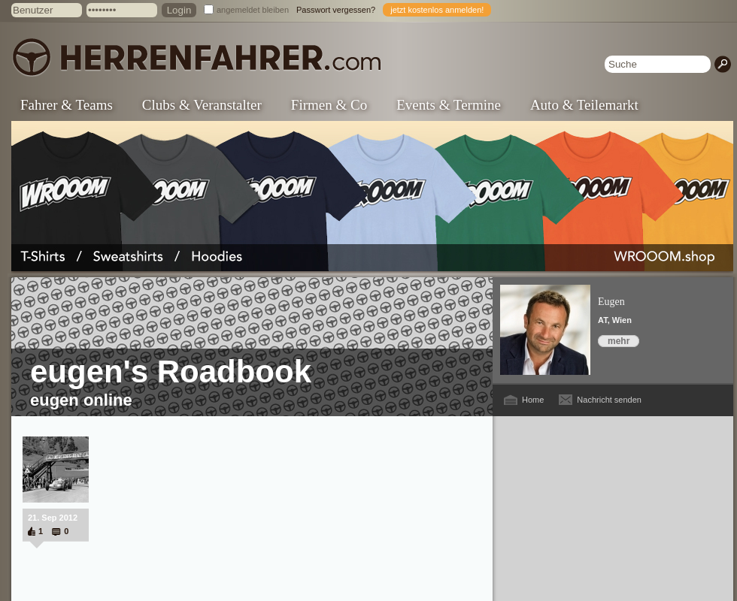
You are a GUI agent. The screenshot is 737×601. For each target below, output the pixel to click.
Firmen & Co (329, 105)
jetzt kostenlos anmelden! (437, 9)
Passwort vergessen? (335, 9)
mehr (618, 341)
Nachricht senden (609, 399)
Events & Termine (448, 105)
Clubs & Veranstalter (202, 105)
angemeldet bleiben (253, 9)
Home (533, 399)
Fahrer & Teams (66, 105)
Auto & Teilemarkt (584, 105)
